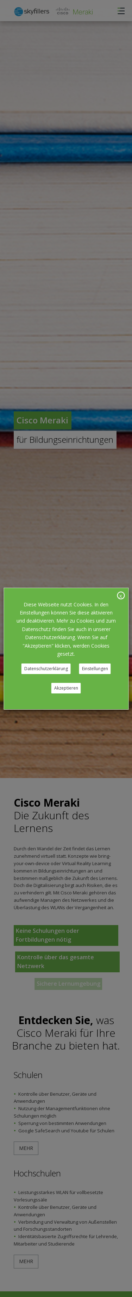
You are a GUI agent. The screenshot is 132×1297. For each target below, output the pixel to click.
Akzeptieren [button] (66, 688)
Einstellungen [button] (95, 669)
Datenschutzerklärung (46, 669)
